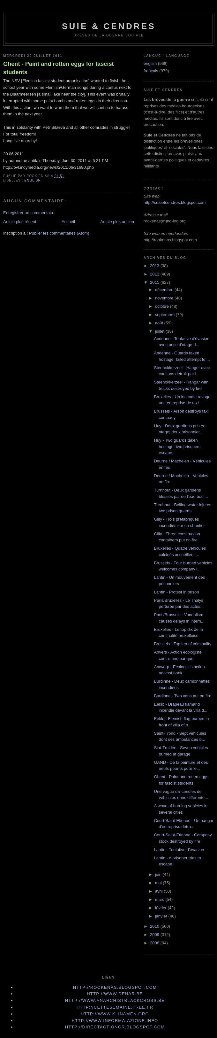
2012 (155, 274)
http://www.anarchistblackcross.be (115, 1000)
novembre (165, 298)
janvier (161, 916)
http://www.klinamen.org (115, 1013)
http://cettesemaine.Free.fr (115, 1007)
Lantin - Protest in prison (176, 592)
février (161, 907)
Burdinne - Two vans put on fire (182, 695)
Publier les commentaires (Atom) (59, 233)
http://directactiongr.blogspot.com (115, 1027)
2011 (155, 282)
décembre (165, 289)
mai (159, 882)
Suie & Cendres (109, 26)
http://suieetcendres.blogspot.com (175, 202)
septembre (165, 314)
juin (159, 874)
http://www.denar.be (115, 993)
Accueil (68, 221)
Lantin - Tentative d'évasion (179, 849)
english (32, 180)
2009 (155, 934)
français (151, 70)
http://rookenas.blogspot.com (115, 987)
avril (159, 891)
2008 (155, 943)
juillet (160, 331)
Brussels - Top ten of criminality (182, 643)
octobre (162, 306)
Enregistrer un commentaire (28, 212)
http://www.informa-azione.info (115, 1020)
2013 (155, 265)
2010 (155, 926)
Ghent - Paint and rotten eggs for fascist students (58, 68)
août (159, 323)
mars (160, 899)
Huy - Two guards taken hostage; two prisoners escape (177, 446)
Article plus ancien (117, 221)
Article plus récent (19, 221)
